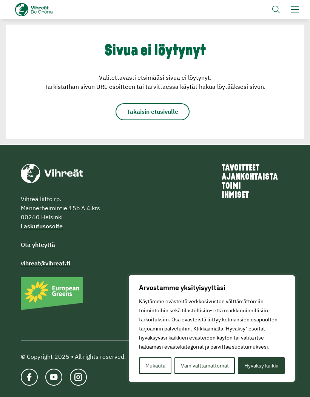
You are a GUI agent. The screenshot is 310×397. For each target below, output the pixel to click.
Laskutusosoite (42, 226)
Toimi (231, 186)
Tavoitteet (240, 168)
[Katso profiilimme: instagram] (78, 377)
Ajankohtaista (250, 177)
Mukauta (155, 365)
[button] (276, 9)
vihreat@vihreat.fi (45, 263)
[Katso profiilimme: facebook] (29, 377)
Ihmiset (235, 195)
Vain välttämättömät (205, 365)
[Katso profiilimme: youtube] (53, 377)
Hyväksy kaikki (261, 365)
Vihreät (46, 9)
